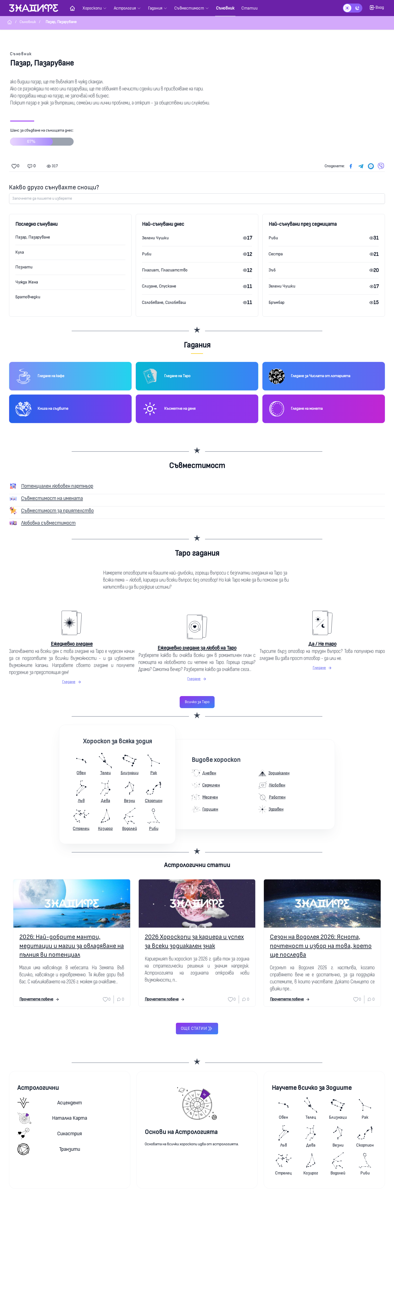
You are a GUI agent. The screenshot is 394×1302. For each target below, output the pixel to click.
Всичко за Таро (197, 702)
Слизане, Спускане (159, 286)
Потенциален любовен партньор (57, 486)
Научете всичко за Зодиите (312, 1088)
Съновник (21, 53)
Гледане (71, 682)
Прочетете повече (39, 999)
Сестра (276, 254)
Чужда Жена (26, 282)
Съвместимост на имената (52, 498)
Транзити (48, 1149)
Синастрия (49, 1133)
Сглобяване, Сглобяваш (164, 302)
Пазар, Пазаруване (32, 237)
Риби (146, 254)
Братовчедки (27, 297)
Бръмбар (276, 302)
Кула (19, 252)
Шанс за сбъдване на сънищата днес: (42, 139)
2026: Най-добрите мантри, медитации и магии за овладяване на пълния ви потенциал (71, 945)
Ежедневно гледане (72, 644)
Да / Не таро (322, 644)
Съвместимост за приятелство (57, 510)
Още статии (197, 1029)
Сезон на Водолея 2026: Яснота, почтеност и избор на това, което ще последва (321, 945)
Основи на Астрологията (181, 1132)
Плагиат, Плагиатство (164, 270)
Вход (376, 8)
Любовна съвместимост (48, 523)
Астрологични (38, 1088)
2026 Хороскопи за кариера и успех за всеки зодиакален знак (194, 941)
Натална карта (52, 1118)
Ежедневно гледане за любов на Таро (197, 648)
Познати (23, 267)
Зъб (272, 270)
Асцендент (49, 1102)
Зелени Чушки (155, 238)
